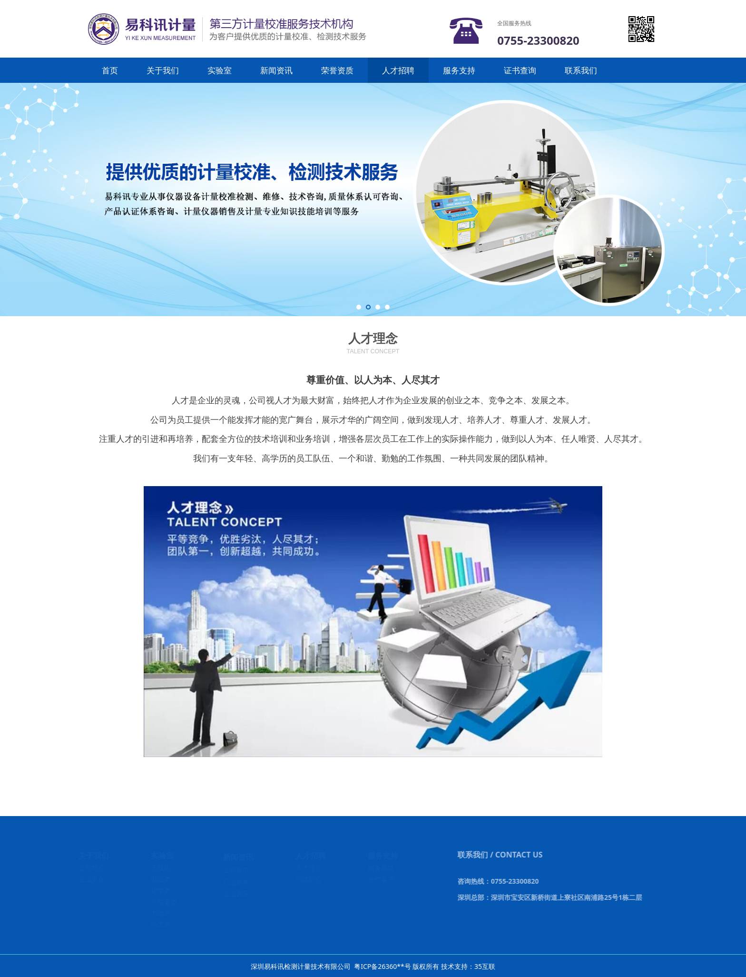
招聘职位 (309, 879)
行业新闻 (237, 881)
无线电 (161, 867)
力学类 (161, 912)
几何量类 (164, 902)
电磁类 (161, 879)
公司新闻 (237, 869)
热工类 (161, 924)
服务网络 (382, 867)
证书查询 (520, 70)
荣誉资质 (337, 70)
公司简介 (92, 867)
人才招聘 (398, 70)
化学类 (161, 890)
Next (735, 199)
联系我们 (581, 70)
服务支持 (459, 70)
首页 (110, 70)
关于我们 (163, 70)
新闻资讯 (276, 70)
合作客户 (382, 879)
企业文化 (92, 879)
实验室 (219, 70)
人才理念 (309, 867)
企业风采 (237, 893)
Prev (10, 199)
